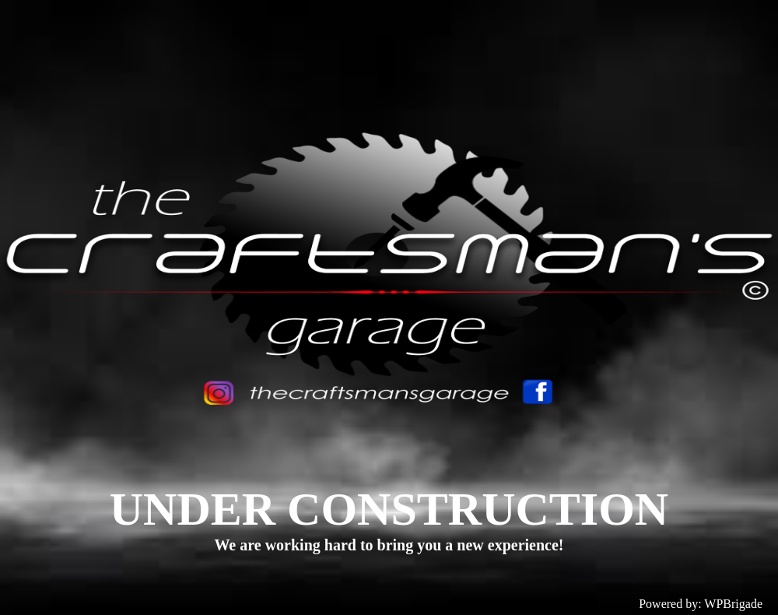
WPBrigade (733, 603)
